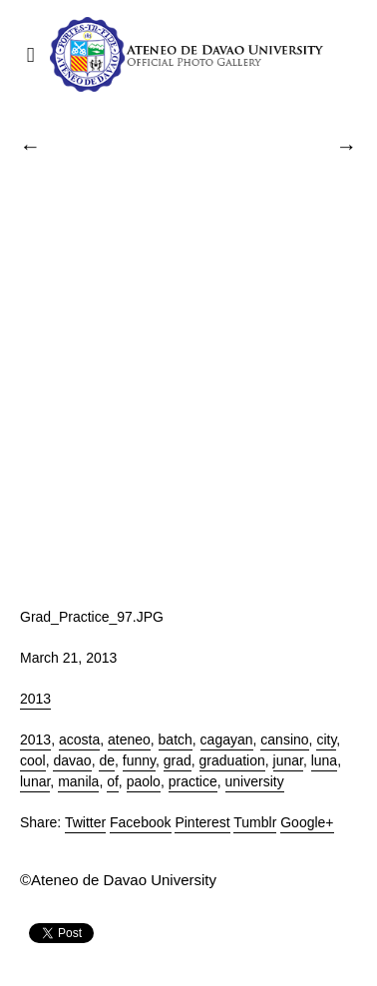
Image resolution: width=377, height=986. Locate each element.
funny (139, 760)
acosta (79, 739)
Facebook (140, 822)
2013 (35, 699)
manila (78, 781)
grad (177, 760)
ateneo (129, 739)
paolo (144, 781)
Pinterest (202, 822)
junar (288, 760)
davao (72, 760)
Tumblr (254, 822)
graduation (232, 760)
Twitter (85, 822)
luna (324, 760)
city (326, 739)
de (107, 760)
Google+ (306, 822)
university (254, 781)
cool (33, 760)
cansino (284, 739)
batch (175, 739)
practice (193, 781)
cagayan (226, 739)
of (113, 781)
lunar (35, 781)
